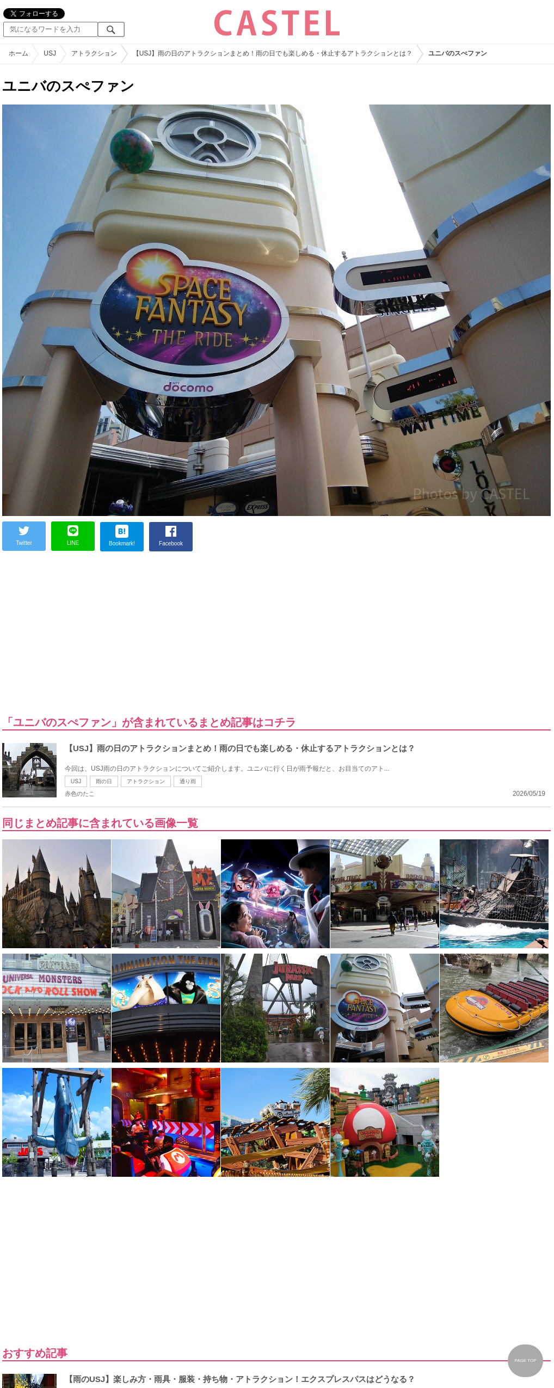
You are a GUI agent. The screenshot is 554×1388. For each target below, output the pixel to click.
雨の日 (104, 781)
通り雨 (188, 781)
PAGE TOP (525, 1360)
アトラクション (146, 781)
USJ (76, 781)
